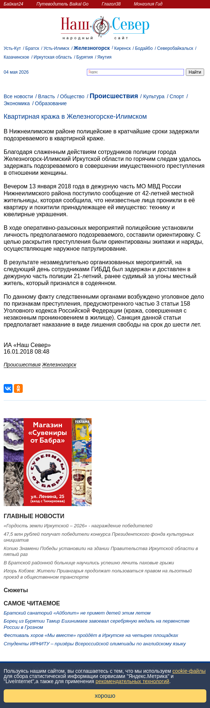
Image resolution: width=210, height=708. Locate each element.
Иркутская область (53, 57)
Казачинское (16, 57)
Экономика (17, 103)
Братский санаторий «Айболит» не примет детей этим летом (77, 613)
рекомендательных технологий (132, 681)
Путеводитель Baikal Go (62, 4)
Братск (32, 48)
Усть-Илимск (56, 48)
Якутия (104, 57)
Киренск (122, 48)
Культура (154, 96)
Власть (46, 96)
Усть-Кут (12, 48)
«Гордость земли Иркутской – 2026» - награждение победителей (78, 525)
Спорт (177, 96)
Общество (72, 96)
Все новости (18, 96)
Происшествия (113, 96)
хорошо (105, 696)
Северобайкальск (175, 48)
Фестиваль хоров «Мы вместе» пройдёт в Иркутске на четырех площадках (91, 635)
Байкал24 (13, 4)
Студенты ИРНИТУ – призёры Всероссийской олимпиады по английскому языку (95, 643)
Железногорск (92, 48)
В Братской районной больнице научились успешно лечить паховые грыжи (89, 562)
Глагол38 (111, 4)
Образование (51, 103)
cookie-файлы (189, 671)
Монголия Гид (148, 4)
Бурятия (84, 57)
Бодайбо (143, 48)
